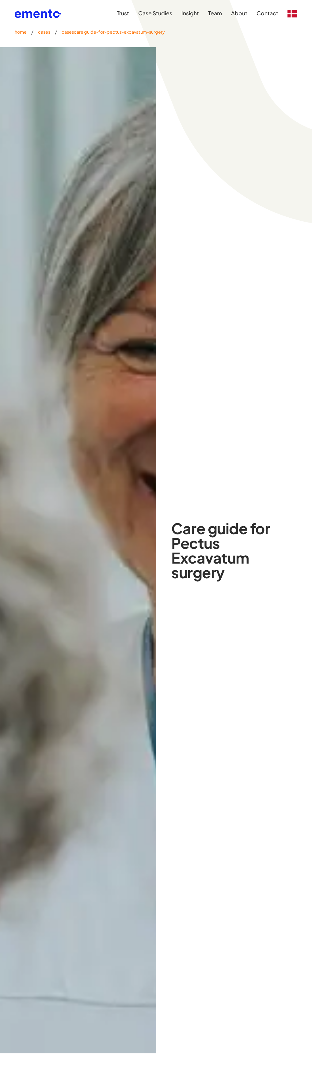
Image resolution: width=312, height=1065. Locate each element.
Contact (267, 13)
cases (44, 32)
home (21, 32)
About (239, 13)
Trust (123, 13)
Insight (190, 13)
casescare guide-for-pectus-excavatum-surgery (113, 32)
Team (215, 13)
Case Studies (155, 13)
